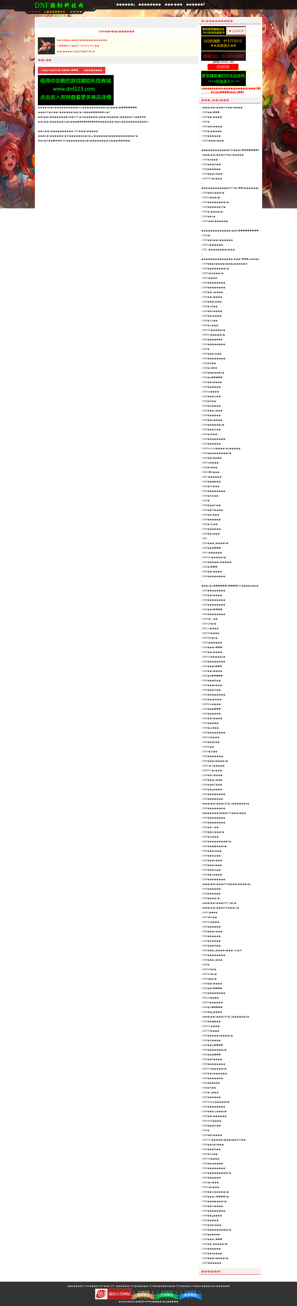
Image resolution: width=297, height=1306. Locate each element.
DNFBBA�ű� (209, 638)
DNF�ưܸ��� (209, 368)
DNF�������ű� (214, 1050)
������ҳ (125, 4)
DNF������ (211, 387)
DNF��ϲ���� (211, 117)
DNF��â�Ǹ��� (212, 1144)
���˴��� (173, 4)
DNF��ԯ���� (211, 874)
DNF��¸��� (210, 514)
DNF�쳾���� (211, 1040)
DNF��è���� (211, 126)
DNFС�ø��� (210, 1187)
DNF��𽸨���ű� (208, 216)
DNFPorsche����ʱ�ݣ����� (221, 448)
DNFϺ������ (212, 1002)
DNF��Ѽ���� (212, 510)
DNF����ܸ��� (212, 339)
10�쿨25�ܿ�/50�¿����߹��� (59, 70)
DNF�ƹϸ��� (210, 836)
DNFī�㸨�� (209, 917)
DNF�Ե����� (212, 377)
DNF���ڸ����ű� (214, 543)
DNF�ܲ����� (210, 1083)
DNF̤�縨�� (208, 401)
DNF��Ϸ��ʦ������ (217, 240)
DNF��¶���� (211, 1059)
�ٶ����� (145, 1301)
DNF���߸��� (211, 1239)
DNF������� (212, 756)
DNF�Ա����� (212, 1007)
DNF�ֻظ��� (209, 325)
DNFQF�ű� (208, 623)
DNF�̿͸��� (205, 500)
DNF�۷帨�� (209, 434)
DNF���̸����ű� (214, 846)
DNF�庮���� (211, 406)
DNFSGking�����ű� (215, 1102)
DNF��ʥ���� (212, 1163)
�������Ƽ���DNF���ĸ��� (223, 813)
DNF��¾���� (212, 775)
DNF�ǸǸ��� (210, 486)
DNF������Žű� (213, 207)
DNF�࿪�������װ (206, 235)
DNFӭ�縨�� (209, 751)
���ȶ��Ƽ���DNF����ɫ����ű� (225, 884)
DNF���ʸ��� (211, 851)
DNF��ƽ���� (211, 571)
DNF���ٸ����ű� (214, 761)
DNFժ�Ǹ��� (210, 472)
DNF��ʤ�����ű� (215, 1192)
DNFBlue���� (211, 704)
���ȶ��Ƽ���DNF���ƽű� (220, 908)
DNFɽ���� (209, 278)
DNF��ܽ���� (210, 1234)
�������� (149, 4)
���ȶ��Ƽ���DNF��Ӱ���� (222, 107)
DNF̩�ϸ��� (209, 467)
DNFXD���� (210, 1159)
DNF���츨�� (211, 855)
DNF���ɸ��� (212, 931)
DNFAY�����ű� (213, 335)
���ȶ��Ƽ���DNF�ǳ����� (222, 155)
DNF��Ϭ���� (211, 609)
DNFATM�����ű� (214, 1069)
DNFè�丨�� (209, 619)
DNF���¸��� (211, 301)
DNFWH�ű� (209, 974)
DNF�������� (213, 282)
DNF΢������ (204, 538)
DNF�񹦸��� (205, 964)
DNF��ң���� (211, 297)
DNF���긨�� (211, 396)
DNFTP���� (210, 1031)
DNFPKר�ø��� (211, 178)
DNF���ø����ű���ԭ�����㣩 (224, 264)
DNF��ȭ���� (211, 595)
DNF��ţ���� (211, 699)
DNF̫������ (211, 169)
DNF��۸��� (210, 112)
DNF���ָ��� (211, 548)
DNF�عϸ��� (210, 728)
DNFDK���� (210, 633)
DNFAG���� (210, 737)
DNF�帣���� (211, 941)
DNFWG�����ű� (213, 557)
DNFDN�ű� (208, 969)
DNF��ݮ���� (211, 789)
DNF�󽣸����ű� (212, 211)
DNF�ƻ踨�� (209, 1154)
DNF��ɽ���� (211, 458)
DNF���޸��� (211, 1097)
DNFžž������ (212, 245)
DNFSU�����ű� (213, 657)
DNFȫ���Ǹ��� (212, 140)
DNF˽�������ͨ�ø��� (218, 249)
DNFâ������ (211, 642)
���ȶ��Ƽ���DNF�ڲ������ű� (225, 803)
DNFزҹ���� (210, 628)
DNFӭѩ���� (210, 391)
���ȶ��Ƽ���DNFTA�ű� (218, 903)
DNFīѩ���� (210, 462)
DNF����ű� (210, 898)
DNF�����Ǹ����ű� (217, 1035)
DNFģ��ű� (209, 979)
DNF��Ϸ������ (214, 1116)
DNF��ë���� (211, 1135)
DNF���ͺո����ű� (215, 1196)
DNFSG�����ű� (213, 330)
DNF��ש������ (214, 1073)
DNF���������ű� (216, 453)
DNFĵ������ (211, 1263)
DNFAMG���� (211, 1121)
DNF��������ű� (215, 202)
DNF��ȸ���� (212, 1206)
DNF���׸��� (211, 443)
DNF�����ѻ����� (216, 562)
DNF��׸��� (210, 723)
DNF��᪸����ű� (212, 372)
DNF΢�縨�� (207, 747)
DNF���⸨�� (210, 742)
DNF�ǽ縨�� (209, 496)
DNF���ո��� (211, 647)
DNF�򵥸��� (205, 1130)
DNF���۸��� (211, 666)
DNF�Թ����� (212, 675)
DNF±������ (211, 552)
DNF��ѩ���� (212, 420)
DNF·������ (211, 477)
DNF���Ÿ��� (211, 784)
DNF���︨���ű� (212, 425)
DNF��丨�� (210, 827)
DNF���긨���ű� (214, 1111)
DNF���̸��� (211, 481)
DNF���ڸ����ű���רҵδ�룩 (221, 950)
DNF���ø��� (211, 860)
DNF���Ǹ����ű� (214, 1258)
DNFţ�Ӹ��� (210, 1182)
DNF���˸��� (211, 1225)
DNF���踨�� (211, 429)
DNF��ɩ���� (211, 316)
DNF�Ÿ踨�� (209, 524)
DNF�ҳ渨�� (209, 306)
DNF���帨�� (211, 680)
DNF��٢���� (211, 988)
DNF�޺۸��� (209, 567)
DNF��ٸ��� (210, 533)
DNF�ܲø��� (209, 159)
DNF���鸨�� (211, 164)
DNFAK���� (210, 922)
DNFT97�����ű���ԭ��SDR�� (223, 1140)
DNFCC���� (210, 1026)
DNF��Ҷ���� (211, 671)
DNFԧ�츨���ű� (212, 273)
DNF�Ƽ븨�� (209, 320)
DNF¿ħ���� (210, 997)
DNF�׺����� (211, 136)
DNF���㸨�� (211, 505)
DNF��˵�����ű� (214, 1244)
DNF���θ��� (211, 685)
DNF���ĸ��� (211, 865)
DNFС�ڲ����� (213, 765)
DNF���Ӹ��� (212, 174)
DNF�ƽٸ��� (210, 1092)
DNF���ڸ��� (212, 410)
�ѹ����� (170, 1301)
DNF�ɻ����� (211, 131)
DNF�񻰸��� (205, 121)
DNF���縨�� (211, 1125)
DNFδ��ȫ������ (214, 221)
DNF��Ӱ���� (211, 983)
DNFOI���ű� (210, 197)
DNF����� (210, 1220)
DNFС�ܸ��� (209, 912)
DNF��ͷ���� (211, 311)
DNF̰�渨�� (208, 363)
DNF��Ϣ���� (212, 1045)
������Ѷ (195, 4)
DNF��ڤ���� (212, 292)
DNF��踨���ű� (212, 192)
